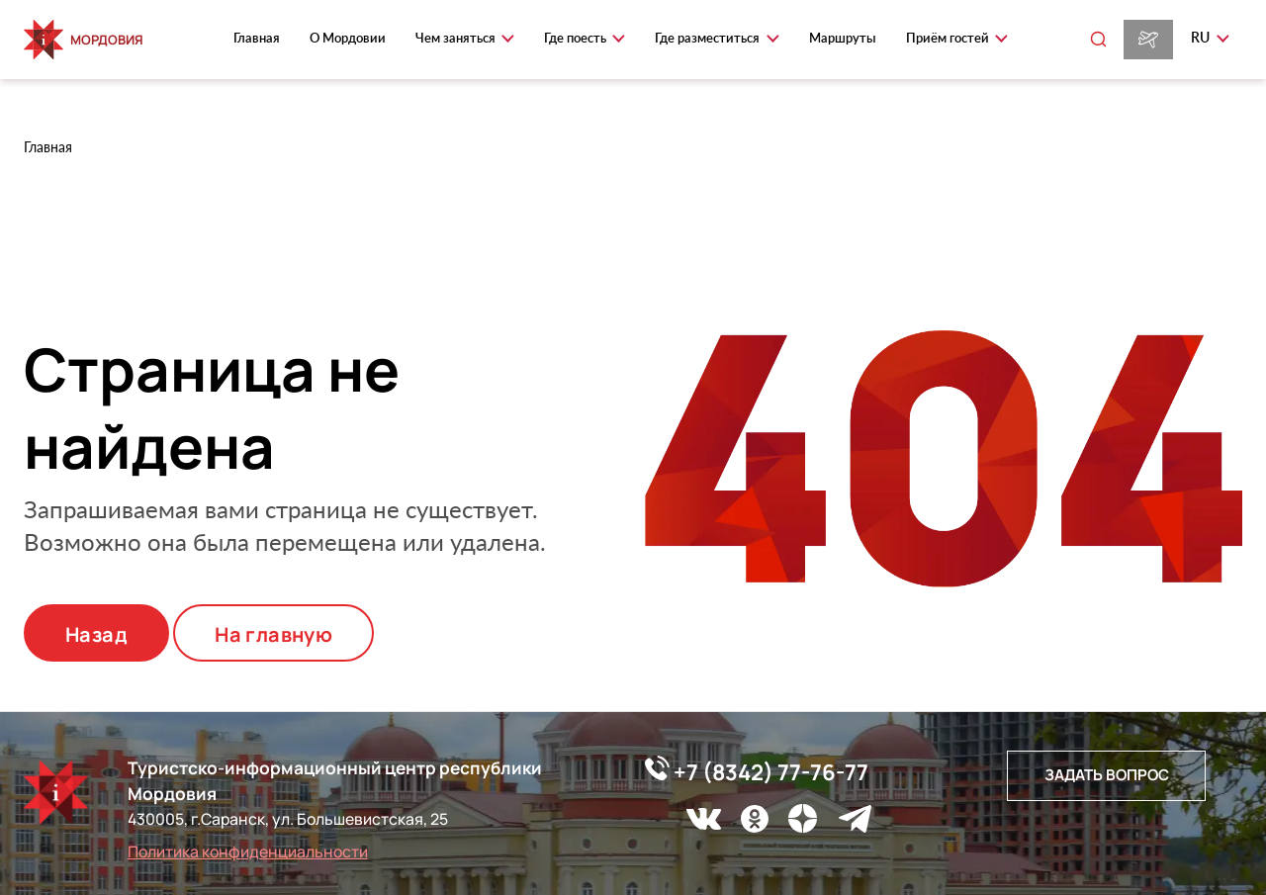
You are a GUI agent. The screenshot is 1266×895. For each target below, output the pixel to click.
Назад (96, 634)
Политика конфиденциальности (248, 851)
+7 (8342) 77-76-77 (756, 771)
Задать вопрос (1106, 774)
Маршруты (842, 37)
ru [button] (1202, 37)
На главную (273, 634)
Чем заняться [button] (456, 37)
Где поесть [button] (576, 37)
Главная (256, 37)
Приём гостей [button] (949, 37)
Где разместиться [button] (709, 37)
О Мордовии (348, 37)
